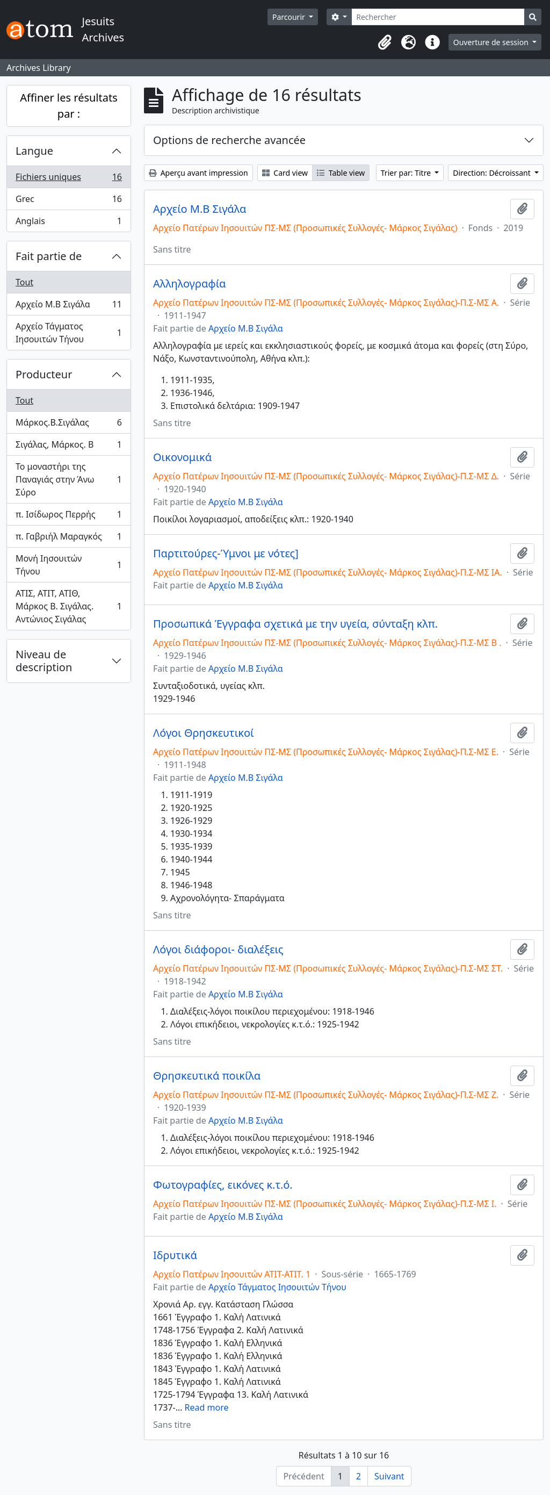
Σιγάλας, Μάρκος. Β (68, 447)
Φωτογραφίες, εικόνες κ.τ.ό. (223, 1184)
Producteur (44, 374)
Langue (34, 150)
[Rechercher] (438, 17)
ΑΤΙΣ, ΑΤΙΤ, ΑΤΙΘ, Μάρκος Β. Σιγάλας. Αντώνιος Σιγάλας (68, 606)
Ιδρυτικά (175, 1255)
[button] (385, 42)
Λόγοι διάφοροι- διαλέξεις (218, 949)
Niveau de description (44, 660)
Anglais (68, 223)
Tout (24, 282)
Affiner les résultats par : (69, 105)
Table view (341, 173)
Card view (285, 173)
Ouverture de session (492, 42)
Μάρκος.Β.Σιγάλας (68, 425)
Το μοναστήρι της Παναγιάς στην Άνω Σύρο (68, 479)
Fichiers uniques (68, 179)
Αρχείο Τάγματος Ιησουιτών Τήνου (68, 332)
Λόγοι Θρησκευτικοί (203, 733)
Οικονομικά (182, 457)
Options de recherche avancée (229, 140)
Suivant (389, 1476)
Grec (68, 201)
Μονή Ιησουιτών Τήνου (68, 564)
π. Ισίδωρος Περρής (68, 517)
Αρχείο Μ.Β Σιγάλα (68, 306)
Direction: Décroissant (492, 173)
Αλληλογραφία (189, 283)
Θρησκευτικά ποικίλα (206, 1075)
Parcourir (289, 17)
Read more (207, 1407)
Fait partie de (49, 256)
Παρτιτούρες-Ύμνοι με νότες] (226, 553)
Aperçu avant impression (198, 173)
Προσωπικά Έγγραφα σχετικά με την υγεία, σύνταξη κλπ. (295, 623)
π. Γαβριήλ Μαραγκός (68, 539)
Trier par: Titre (407, 173)
